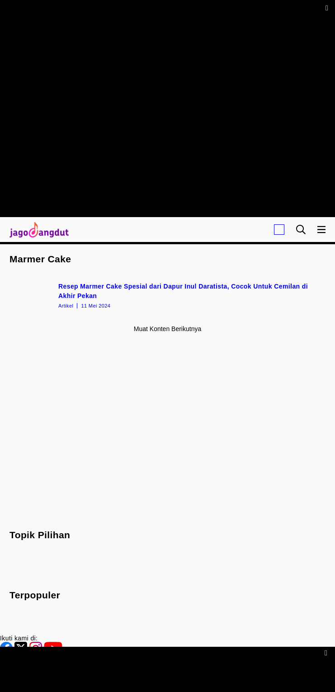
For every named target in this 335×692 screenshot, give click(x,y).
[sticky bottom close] (327, 652)
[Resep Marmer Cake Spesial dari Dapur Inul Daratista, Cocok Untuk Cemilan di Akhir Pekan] (167, 294)
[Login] (279, 229)
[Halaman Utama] (37, 229)
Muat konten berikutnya (167, 328)
